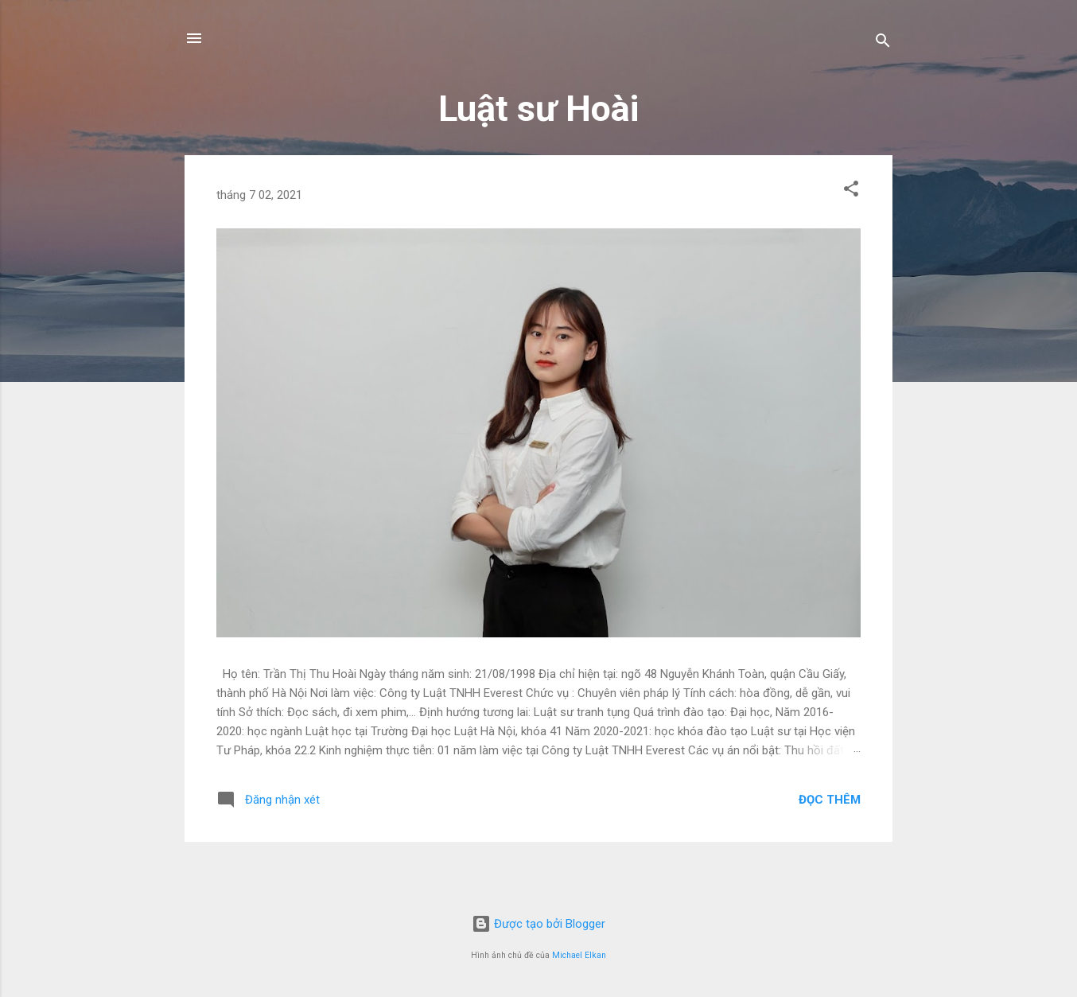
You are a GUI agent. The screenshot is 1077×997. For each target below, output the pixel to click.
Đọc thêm (830, 800)
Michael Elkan (579, 955)
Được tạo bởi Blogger (538, 924)
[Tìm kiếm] (882, 43)
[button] (851, 191)
